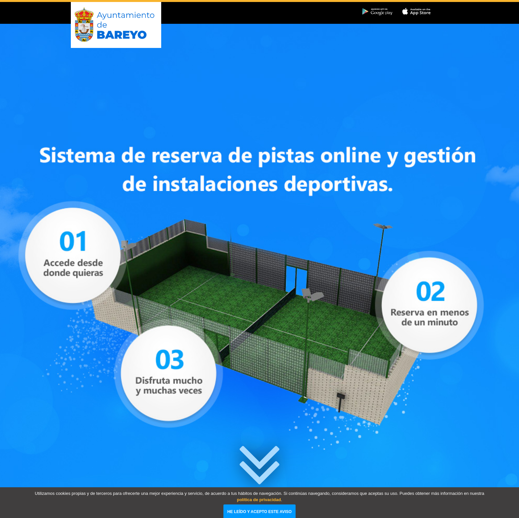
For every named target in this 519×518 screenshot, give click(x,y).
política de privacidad (259, 506)
